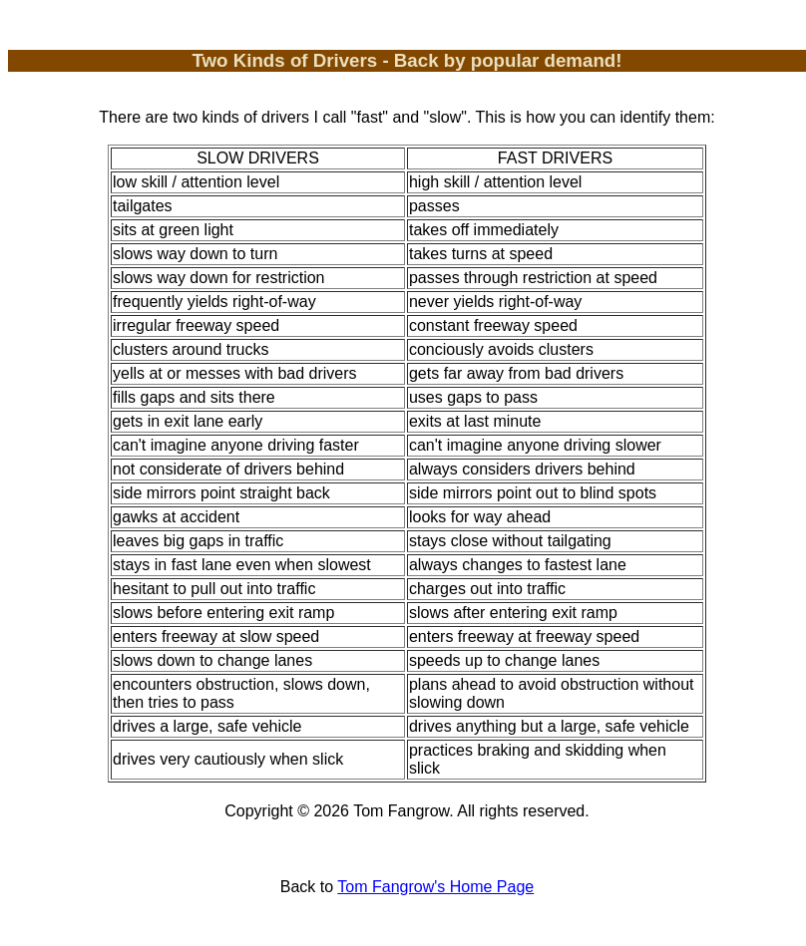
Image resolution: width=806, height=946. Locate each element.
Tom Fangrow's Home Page (435, 886)
